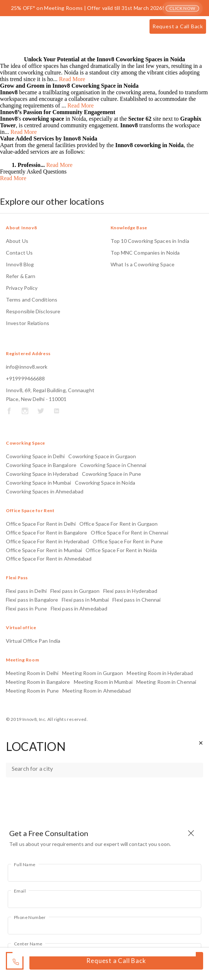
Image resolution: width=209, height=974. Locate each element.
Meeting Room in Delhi (32, 673)
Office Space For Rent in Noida (121, 550)
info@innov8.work (27, 367)
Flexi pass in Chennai (136, 600)
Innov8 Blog (20, 264)
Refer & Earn (20, 276)
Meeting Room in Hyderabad (160, 673)
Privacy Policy (21, 288)
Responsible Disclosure (33, 311)
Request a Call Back (116, 960)
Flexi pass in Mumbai (85, 600)
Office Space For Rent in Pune (128, 541)
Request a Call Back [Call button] (177, 26)
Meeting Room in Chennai (166, 682)
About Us (17, 241)
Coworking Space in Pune (111, 474)
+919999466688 (25, 378)
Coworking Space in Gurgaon (102, 456)
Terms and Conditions (31, 299)
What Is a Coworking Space (143, 264)
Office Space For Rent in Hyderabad (47, 541)
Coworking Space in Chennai (113, 465)
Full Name (25, 864)
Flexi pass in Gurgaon (75, 591)
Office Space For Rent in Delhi (41, 524)
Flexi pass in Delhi (26, 591)
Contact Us (19, 252)
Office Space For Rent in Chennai (129, 532)
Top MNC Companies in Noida (145, 252)
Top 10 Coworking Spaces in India (150, 241)
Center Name (28, 943)
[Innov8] (29, 28)
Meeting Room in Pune (32, 690)
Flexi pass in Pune (26, 608)
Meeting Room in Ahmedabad (96, 690)
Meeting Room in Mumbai (103, 682)
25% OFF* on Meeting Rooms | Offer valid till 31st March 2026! (105, 8)
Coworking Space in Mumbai (38, 482)
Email (20, 891)
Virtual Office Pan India (33, 641)
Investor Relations (27, 323)
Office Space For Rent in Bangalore (46, 532)
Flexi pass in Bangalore (32, 600)
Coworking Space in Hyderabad (42, 474)
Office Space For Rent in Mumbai (44, 550)
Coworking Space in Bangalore (41, 465)
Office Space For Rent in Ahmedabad (48, 558)
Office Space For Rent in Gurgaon (118, 524)
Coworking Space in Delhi (35, 456)
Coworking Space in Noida (105, 482)
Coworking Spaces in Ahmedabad (44, 491)
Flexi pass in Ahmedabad (79, 608)
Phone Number (30, 917)
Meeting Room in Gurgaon (92, 673)
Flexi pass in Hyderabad (130, 591)
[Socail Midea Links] (9, 412)
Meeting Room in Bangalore (38, 682)
